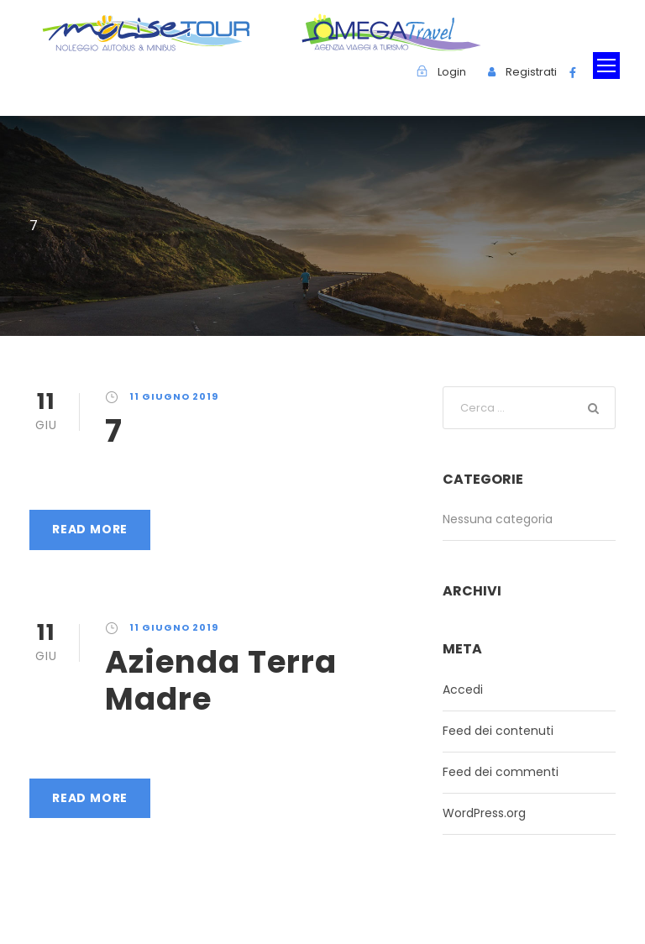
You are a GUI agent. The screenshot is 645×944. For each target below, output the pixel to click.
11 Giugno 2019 (173, 396)
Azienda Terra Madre (221, 680)
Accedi (463, 689)
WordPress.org (484, 813)
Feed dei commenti (500, 771)
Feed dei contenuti (498, 730)
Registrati (531, 72)
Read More (90, 529)
